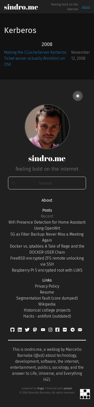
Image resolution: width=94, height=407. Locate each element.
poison (68, 388)
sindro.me (21, 6)
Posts (47, 210)
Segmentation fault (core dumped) (47, 298)
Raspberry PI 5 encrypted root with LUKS (47, 270)
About (47, 200)
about (86, 7)
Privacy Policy (47, 286)
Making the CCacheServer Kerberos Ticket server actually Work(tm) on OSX (35, 58)
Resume (47, 292)
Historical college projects (47, 310)
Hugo (40, 388)
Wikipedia (47, 304)
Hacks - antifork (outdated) (47, 316)
